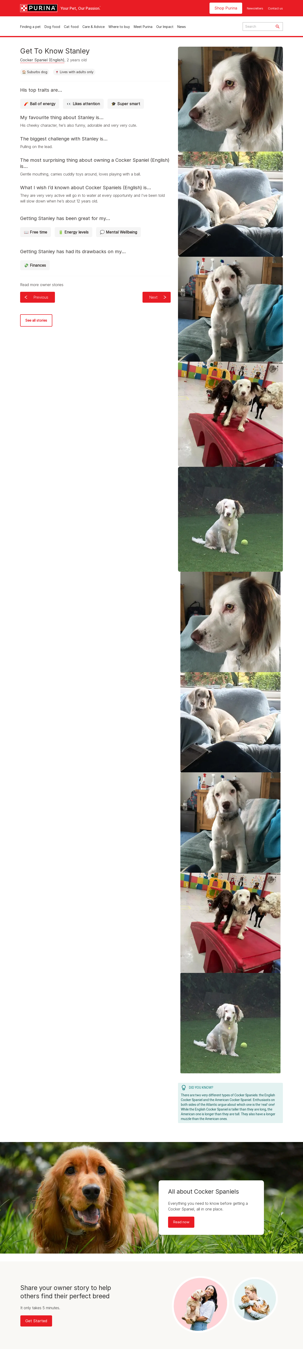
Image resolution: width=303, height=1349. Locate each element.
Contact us (275, 8)
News (181, 27)
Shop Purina (225, 8)
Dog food (52, 27)
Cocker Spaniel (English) (42, 60)
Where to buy (119, 27)
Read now (181, 1222)
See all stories (36, 320)
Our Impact (165, 27)
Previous (40, 297)
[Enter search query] (257, 26)
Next (153, 297)
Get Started (36, 1320)
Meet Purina (143, 27)
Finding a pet (30, 27)
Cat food (71, 27)
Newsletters (255, 8)
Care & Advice (93, 27)
